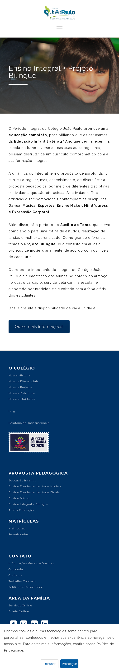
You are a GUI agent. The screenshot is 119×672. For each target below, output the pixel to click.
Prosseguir (69, 664)
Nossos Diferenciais (24, 381)
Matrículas (17, 528)
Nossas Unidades (22, 399)
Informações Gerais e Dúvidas (31, 563)
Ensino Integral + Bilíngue (28, 504)
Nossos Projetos (20, 387)
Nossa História (20, 375)
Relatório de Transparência (29, 423)
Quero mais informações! (39, 326)
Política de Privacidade (26, 587)
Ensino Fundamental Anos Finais (34, 492)
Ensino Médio (19, 498)
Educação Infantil (22, 480)
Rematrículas (19, 534)
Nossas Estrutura (22, 393)
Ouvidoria (16, 569)
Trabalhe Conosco (22, 581)
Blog (12, 411)
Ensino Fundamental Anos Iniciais (35, 486)
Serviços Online (20, 605)
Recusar (50, 664)
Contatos (15, 575)
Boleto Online (19, 611)
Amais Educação (21, 510)
